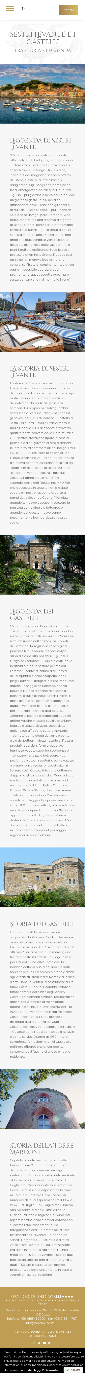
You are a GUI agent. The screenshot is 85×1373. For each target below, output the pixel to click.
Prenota (68, 10)
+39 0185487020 (32, 1318)
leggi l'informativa (47, 1370)
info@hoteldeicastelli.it (42, 1323)
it (23, 9)
